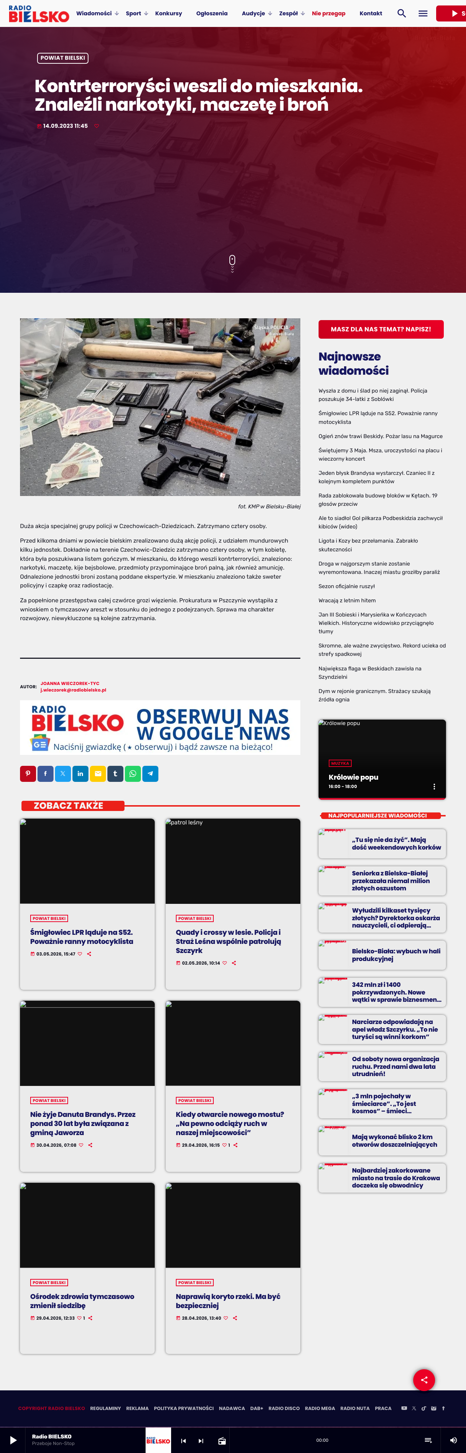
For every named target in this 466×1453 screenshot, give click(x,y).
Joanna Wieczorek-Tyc (70, 684)
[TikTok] (424, 1409)
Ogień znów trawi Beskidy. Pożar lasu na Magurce (381, 436)
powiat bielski (63, 58)
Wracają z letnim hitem (347, 600)
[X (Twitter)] (414, 1409)
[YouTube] (404, 1409)
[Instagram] (434, 1409)
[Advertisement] (233, 193)
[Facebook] (443, 1409)
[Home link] (39, 13)
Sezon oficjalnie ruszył (347, 586)
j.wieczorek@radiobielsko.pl (74, 690)
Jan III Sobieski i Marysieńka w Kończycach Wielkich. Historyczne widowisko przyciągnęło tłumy (376, 623)
